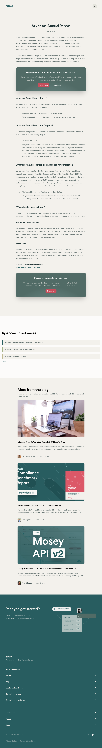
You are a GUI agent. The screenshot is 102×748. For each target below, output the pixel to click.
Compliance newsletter (15, 700)
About (8, 719)
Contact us (10, 713)
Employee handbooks (14, 688)
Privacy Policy (11, 741)
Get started (43, 85)
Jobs (8, 725)
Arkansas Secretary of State (28, 267)
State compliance (13, 669)
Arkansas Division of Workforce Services (20, 349)
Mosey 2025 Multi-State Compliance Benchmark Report (41, 505)
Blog (7, 682)
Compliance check (13, 694)
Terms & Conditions (28, 741)
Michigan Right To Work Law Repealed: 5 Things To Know (42, 442)
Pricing (8, 675)
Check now (51, 291)
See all (4, 361)
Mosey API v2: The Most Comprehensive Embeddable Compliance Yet (47, 569)
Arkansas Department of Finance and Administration (24, 343)
